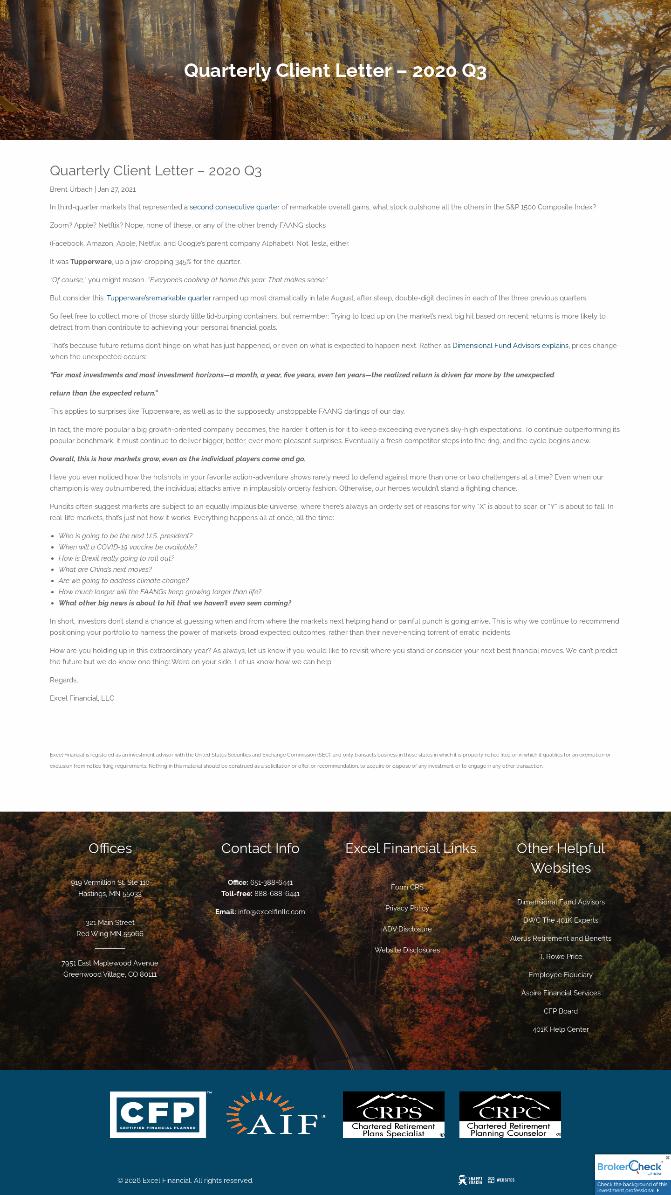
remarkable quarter (180, 298)
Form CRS (407, 887)
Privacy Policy (407, 908)
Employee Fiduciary (561, 975)
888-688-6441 (277, 893)
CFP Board (561, 1011)
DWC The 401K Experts (560, 920)
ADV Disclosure (407, 929)
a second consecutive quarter (232, 207)
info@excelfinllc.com (271, 912)
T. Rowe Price (560, 956)
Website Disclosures (407, 950)
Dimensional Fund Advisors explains (510, 345)
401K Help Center (561, 1029)
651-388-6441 (271, 882)
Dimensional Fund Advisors (561, 902)
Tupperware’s (128, 298)
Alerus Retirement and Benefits (560, 938)
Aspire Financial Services (561, 993)
